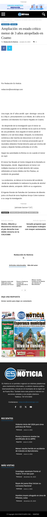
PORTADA (14, 24)
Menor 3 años (33, 212)
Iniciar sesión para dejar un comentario (16, 301)
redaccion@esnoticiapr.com (29, 402)
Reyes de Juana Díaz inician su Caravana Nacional (28, 484)
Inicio (2, 20)
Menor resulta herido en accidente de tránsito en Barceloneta (38, 282)
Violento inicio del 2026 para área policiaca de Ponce (7, 282)
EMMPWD (36, 514)
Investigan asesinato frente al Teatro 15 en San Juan (28, 472)
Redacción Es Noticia (11, 42)
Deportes (19, 442)
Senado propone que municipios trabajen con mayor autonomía (35, 226)
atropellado (15, 212)
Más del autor (32, 265)
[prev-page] (22, 290)
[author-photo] (23, 246)
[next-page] (25, 290)
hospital (24, 212)
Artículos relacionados (17, 265)
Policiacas (9, 20)
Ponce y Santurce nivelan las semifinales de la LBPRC (22, 283)
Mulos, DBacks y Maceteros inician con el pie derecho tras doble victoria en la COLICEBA (11, 229)
